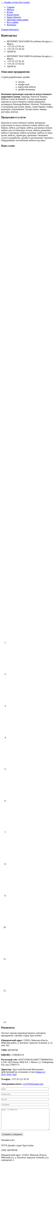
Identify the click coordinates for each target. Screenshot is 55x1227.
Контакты (11, 25)
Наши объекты (14, 17)
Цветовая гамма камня (17, 19)
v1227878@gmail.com (32, 1084)
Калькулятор (13, 14)
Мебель (10, 9)
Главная (10, 7)
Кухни (10, 12)
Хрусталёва (17, 2)
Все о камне (12, 22)
